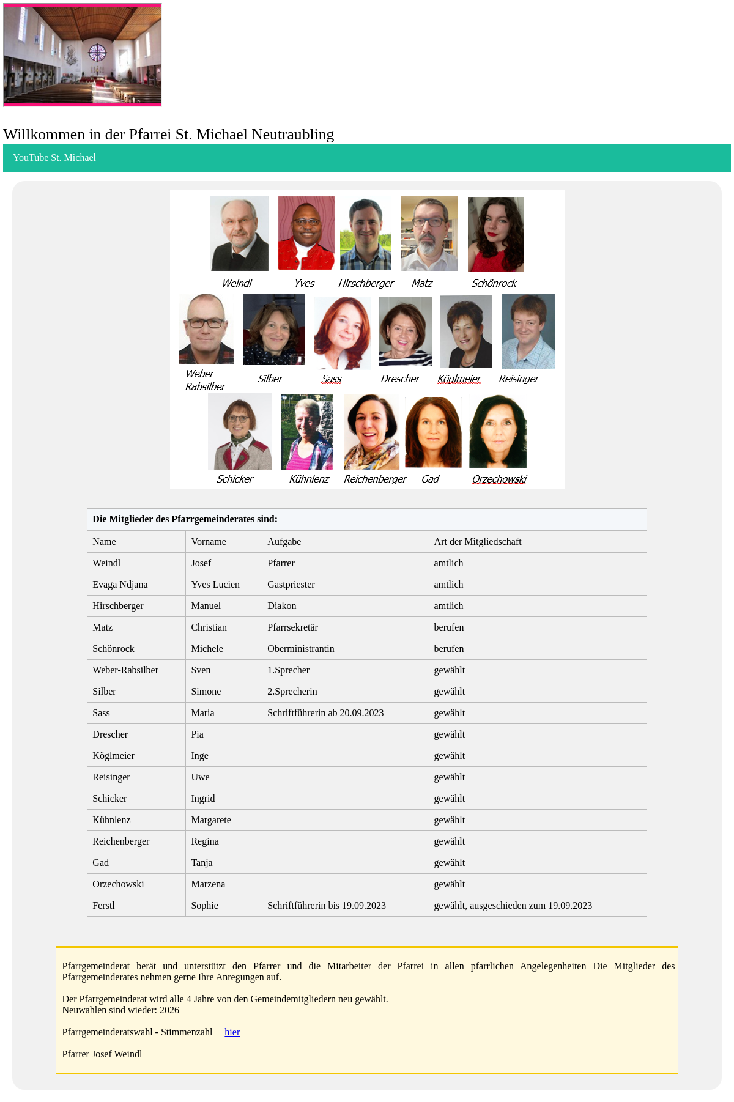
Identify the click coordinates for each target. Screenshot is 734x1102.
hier (232, 1032)
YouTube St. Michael (54, 157)
